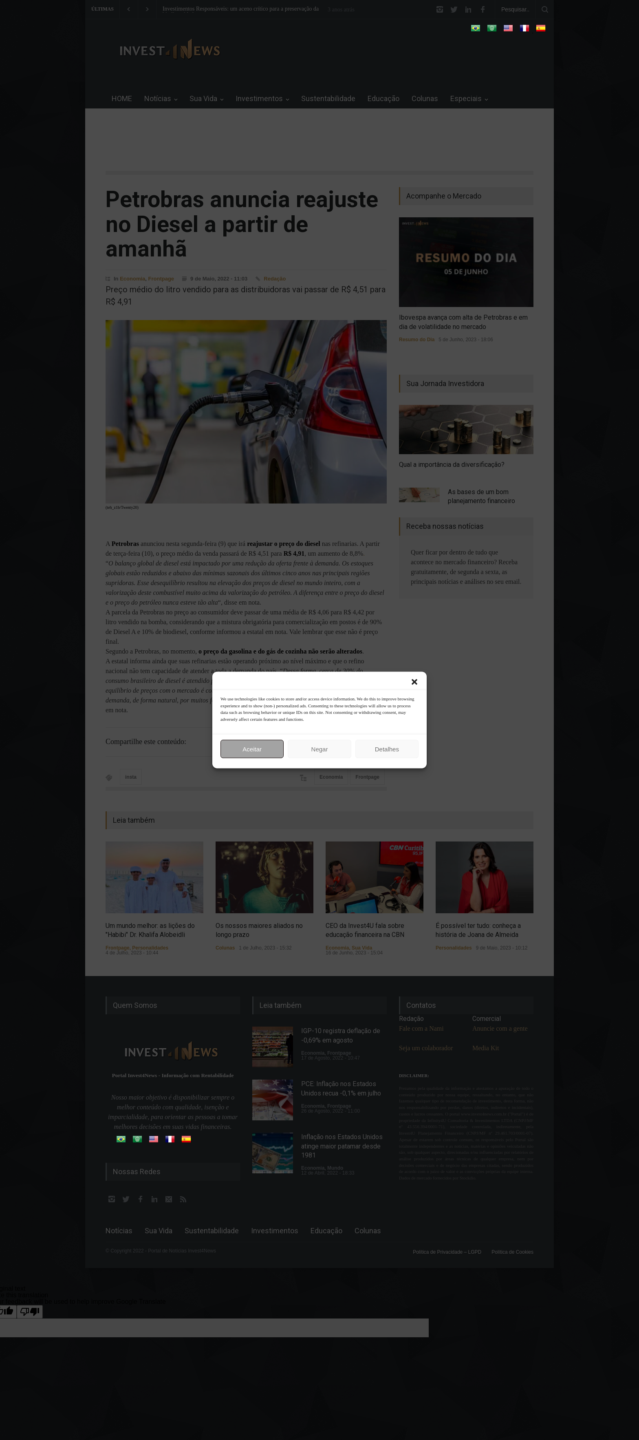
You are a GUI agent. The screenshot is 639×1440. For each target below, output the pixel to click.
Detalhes (387, 748)
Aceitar (252, 748)
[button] (414, 682)
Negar (319, 748)
